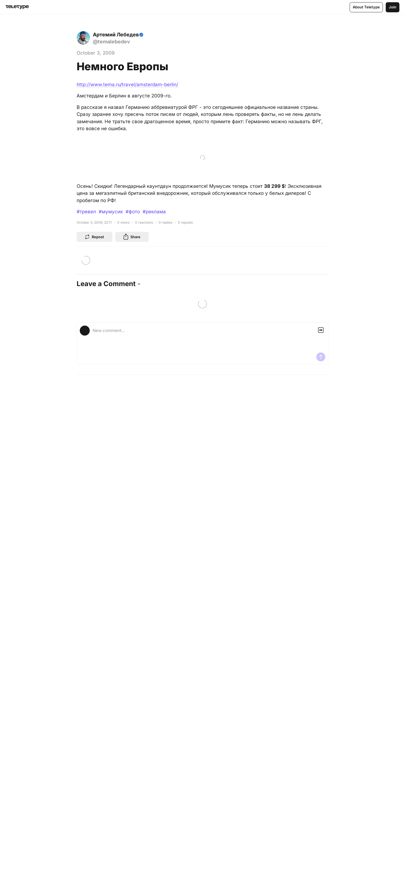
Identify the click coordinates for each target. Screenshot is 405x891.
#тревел (86, 211)
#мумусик (111, 211)
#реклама (154, 211)
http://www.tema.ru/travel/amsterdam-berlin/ (127, 84)
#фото (133, 211)
